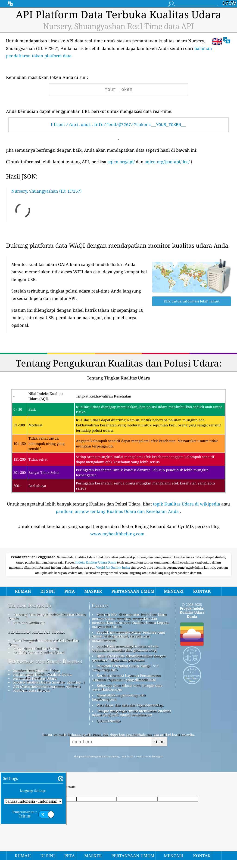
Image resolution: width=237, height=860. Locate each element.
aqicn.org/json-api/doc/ (167, 161)
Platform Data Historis (31, 690)
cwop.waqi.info (105, 669)
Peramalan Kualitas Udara (34, 678)
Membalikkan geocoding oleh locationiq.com (119, 697)
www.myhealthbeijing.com (117, 533)
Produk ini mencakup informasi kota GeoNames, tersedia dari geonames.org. (125, 648)
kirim (159, 741)
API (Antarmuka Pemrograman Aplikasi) (47, 686)
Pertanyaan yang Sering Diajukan (45, 661)
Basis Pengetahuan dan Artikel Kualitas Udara (43, 642)
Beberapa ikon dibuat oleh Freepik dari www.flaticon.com (127, 687)
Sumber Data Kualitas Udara (36, 670)
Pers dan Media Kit (28, 622)
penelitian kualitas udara (36, 632)
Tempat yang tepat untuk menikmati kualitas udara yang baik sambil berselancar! (131, 713)
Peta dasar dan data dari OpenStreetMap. (130, 705)
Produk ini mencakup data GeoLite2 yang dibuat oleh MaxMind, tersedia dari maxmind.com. (128, 636)
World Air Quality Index (113, 567)
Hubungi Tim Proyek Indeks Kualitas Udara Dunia (47, 616)
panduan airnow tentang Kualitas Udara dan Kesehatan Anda (117, 511)
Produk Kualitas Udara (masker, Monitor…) (48, 682)
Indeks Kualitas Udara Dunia (96, 562)
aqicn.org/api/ (121, 161)
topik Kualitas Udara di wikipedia (186, 504)
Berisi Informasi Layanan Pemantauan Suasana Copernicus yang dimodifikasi (126, 677)
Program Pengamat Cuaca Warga (123, 665)
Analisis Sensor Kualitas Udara (38, 652)
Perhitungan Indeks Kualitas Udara (42, 674)
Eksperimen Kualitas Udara (36, 648)
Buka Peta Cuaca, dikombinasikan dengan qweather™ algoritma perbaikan (129, 657)
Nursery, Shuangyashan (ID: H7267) (46, 191)
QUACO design (109, 720)
